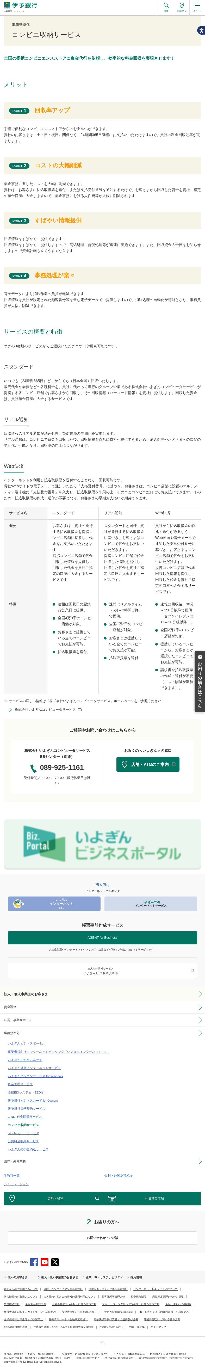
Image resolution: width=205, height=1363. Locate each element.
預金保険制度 (138, 1291)
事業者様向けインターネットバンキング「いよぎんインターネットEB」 (54, 1050)
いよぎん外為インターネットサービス (32, 1066)
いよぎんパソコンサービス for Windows (33, 1074)
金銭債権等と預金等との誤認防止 (23, 1314)
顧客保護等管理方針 (113, 1291)
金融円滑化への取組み (178, 1299)
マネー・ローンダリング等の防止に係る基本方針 (130, 1299)
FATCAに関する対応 (110, 1322)
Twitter (55, 1257)
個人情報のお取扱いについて (21, 1291)
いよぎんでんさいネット (23, 1058)
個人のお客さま (17, 1272)
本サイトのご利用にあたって (21, 1284)
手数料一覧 (11, 1170)
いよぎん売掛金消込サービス (26, 1144)
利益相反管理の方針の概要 (168, 1291)
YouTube (44, 1257)
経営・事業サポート (18, 1019)
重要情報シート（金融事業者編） (68, 1314)
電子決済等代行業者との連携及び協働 (116, 1314)
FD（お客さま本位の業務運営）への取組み (164, 1306)
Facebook (34, 1257)
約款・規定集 (136, 1322)
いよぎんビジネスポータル (25, 1042)
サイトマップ (157, 1322)
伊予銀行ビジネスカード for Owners (31, 1097)
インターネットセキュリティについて (155, 1284)
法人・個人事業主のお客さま (26, 994)
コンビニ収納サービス (22, 1121)
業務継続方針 (12, 1299)
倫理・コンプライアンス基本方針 (63, 1284)
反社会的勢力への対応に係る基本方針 (74, 1299)
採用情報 (128, 1272)
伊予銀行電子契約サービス (25, 1105)
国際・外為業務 (15, 1157)
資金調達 (10, 1007)
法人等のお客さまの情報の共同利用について (70, 1291)
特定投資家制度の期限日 (118, 1306)
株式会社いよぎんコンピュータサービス (45, 709)
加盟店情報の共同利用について (80, 1306)
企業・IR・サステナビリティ (98, 1272)
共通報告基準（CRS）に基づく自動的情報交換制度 (63, 1322)
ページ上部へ (102, 1337)
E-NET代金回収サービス (24, 1113)
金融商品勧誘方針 (35, 1299)
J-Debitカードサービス (22, 1129)
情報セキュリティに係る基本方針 (108, 1284)
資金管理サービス (19, 1081)
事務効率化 (12, 1032)
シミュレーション (15, 1179)
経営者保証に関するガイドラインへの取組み (30, 1306)
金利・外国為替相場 (117, 1170)
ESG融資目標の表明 (15, 1322)
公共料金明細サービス (22, 1137)
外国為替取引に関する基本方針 (162, 1314)
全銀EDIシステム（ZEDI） (25, 1089)
